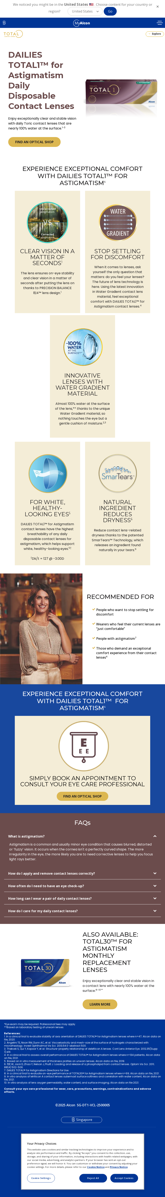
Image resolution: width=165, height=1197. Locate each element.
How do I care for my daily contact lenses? (43, 911)
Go (110, 11)
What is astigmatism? (26, 836)
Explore (156, 33)
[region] (82, 1162)
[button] (85, 11)
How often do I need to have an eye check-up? (46, 886)
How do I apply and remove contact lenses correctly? (51, 873)
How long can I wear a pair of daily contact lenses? (50, 898)
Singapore (84, 1119)
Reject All (93, 1178)
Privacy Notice (119, 1166)
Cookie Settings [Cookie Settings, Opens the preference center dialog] (41, 1178)
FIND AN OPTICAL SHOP (34, 142)
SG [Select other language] (4, 22)
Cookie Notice (96, 1166)
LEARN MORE (100, 1004)
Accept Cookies (124, 1178)
